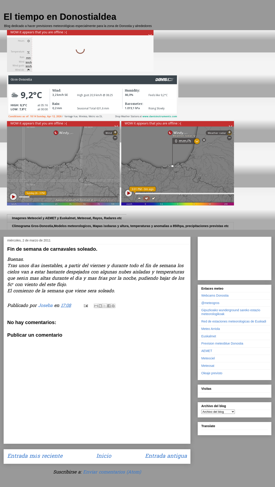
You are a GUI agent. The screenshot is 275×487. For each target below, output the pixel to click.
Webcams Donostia (215, 295)
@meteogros (210, 303)
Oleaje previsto (211, 373)
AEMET (206, 351)
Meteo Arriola (210, 329)
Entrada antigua (166, 456)
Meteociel (208, 358)
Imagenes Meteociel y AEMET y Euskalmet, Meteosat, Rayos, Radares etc (67, 218)
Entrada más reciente (34, 456)
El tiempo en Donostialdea (60, 17)
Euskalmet (208, 336)
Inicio (103, 456)
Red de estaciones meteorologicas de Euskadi (233, 321)
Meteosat (207, 366)
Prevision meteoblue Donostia (222, 343)
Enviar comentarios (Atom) (112, 472)
